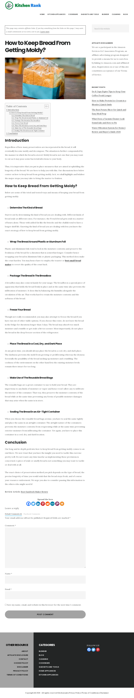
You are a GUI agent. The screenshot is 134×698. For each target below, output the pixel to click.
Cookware (44, 663)
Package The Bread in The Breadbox (27, 120)
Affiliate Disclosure (17, 655)
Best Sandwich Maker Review (34, 492)
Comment (10, 525)
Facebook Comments (32, 514)
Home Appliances (47, 671)
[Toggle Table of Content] (45, 106)
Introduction (13, 110)
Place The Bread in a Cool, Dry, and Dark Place (31, 125)
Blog (41, 655)
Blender (43, 651)
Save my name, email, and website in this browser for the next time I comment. (44, 605)
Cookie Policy (21, 663)
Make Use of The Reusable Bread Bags (28, 128)
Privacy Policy (20, 671)
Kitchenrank (63, 693)
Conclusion (13, 133)
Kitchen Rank (23, 5)
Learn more (44, 32)
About (25, 651)
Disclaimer (22, 667)
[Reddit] (47, 504)
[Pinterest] (43, 504)
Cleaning (43, 659)
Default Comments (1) (13, 514)
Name (8, 573)
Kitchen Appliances (48, 675)
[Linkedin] (38, 504)
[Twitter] (33, 504)
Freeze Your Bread (21, 123)
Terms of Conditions (17, 675)
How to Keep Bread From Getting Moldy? (27, 113)
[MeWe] (52, 504)
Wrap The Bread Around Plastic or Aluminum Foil (31, 118)
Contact (23, 659)
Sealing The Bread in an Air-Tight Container (30, 130)
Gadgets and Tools (49, 667)
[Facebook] (28, 504)
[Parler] (57, 504)
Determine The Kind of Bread (25, 115)
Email (8, 589)
